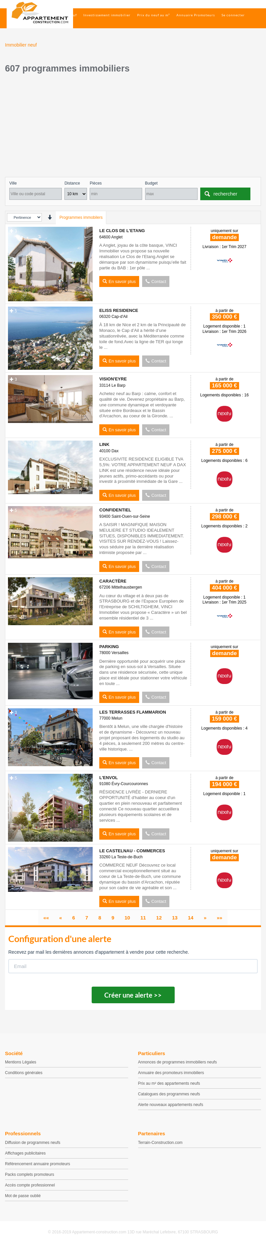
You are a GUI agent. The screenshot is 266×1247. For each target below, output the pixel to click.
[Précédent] (60, 917)
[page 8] (99, 917)
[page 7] (86, 917)
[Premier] (46, 917)
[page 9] (113, 917)
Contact (155, 281)
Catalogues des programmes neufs (169, 1094)
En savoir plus (119, 281)
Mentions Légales (20, 1062)
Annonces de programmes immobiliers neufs (177, 1062)
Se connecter (233, 15)
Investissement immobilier (107, 15)
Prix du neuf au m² (153, 15)
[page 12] (159, 917)
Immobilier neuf (62, 15)
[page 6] (73, 917)
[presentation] (50, 217)
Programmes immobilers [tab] (81, 217)
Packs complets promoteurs (29, 1174)
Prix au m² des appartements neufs (169, 1083)
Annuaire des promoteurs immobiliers (171, 1072)
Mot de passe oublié (23, 1195)
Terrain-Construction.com (160, 1142)
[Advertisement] (133, 127)
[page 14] (191, 917)
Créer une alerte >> (133, 995)
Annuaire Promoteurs (195, 15)
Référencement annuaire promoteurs (37, 1164)
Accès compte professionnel (30, 1185)
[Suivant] (205, 917)
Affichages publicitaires (25, 1153)
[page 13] (175, 917)
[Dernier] (220, 917)
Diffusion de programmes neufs (32, 1142)
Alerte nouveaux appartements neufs (170, 1104)
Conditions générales (24, 1072)
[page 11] (143, 917)
